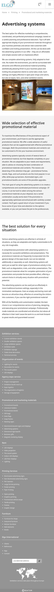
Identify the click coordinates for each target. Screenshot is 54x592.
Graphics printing (10, 497)
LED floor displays (10, 459)
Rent (4, 443)
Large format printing (11, 484)
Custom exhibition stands (13, 339)
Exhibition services (10, 333)
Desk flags (7, 416)
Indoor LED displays (11, 456)
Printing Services (9, 471)
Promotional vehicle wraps (13, 500)
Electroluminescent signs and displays (17, 426)
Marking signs (9, 422)
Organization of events (12, 359)
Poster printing (9, 487)
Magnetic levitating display (13, 437)
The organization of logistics (14, 390)
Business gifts (9, 434)
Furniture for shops (11, 519)
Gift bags (7, 413)
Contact (7, 554)
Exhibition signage (10, 350)
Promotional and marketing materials (37, 12)
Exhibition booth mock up (13, 385)
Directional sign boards (12, 432)
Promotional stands (11, 411)
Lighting (7, 461)
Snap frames (8, 419)
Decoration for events (11, 367)
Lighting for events (10, 364)
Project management (11, 382)
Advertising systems (11, 429)
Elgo (5, 551)
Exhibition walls (9, 347)
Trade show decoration (12, 352)
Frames (6, 505)
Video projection (10, 450)
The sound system (10, 370)
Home (4, 12)
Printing (14, 12)
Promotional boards (11, 405)
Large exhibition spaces (12, 344)
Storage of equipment (12, 393)
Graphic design (9, 508)
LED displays (8, 373)
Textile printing (9, 502)
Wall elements (9, 527)
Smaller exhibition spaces (13, 341)
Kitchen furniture (10, 524)
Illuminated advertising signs (14, 476)
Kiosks (6, 530)
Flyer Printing (9, 490)
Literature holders (10, 408)
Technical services (10, 355)
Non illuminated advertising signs (16, 479)
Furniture (6, 513)
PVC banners (8, 482)
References (8, 546)
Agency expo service (11, 376)
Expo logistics (9, 387)
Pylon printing (9, 494)
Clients (6, 544)
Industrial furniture (11, 521)
